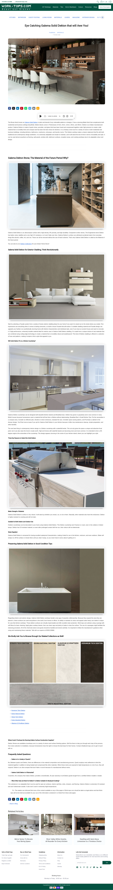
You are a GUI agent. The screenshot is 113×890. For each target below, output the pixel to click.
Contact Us (60, 858)
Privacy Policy (42, 860)
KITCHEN (12, 17)
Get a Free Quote (105, 7)
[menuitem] (104, 1)
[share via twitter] (13, 108)
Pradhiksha (52, 32)
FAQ (58, 860)
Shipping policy (43, 855)
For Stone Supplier (7, 858)
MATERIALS (58, 17)
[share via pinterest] (21, 108)
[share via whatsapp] (25, 108)
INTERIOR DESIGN (88, 17)
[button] (102, 17)
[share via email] (33, 108)
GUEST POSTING (34, 17)
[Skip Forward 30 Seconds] (67, 116)
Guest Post (42, 869)
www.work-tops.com (52, 885)
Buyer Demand (6, 863)
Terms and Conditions (44, 863)
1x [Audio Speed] (59, 116)
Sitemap (59, 866)
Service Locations (25, 863)
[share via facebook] (9, 108)
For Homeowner (24, 855)
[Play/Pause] (40, 116)
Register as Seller (6, 860)
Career (59, 863)
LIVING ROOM (47, 17)
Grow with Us (23, 858)
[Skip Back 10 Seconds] (64, 116)
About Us (59, 855)
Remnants (23, 860)
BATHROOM (22, 17)
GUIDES (67, 17)
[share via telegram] (29, 108)
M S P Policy (42, 866)
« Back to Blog (13, 803)
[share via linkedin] (17, 108)
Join (107, 862)
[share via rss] (37, 108)
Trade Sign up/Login (7, 855)
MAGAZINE (76, 17)
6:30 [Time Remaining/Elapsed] (71, 116)
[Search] (97, 1)
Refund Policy (42, 858)
